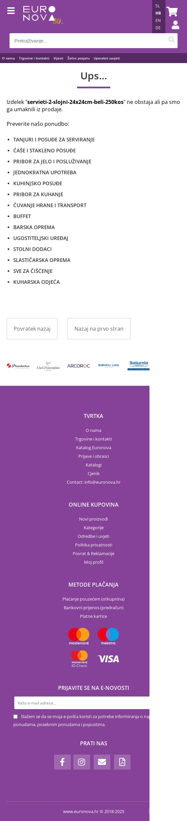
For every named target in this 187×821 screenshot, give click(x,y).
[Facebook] (62, 762)
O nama (8, 58)
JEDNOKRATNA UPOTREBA (44, 172)
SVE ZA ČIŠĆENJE (32, 271)
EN (158, 20)
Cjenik (94, 473)
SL (157, 6)
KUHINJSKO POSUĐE (37, 183)
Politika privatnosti (93, 545)
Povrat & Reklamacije (93, 553)
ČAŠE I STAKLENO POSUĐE (44, 150)
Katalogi (94, 465)
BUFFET (22, 216)
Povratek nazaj (32, 328)
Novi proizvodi (93, 519)
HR (158, 13)
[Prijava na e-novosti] (167, 703)
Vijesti (58, 58)
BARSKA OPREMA (34, 227)
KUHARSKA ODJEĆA (36, 282)
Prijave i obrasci (93, 456)
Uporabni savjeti (107, 58)
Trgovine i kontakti (34, 58)
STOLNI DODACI (32, 249)
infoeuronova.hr (102, 482)
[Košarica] (171, 11)
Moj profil (93, 562)
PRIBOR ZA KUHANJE (38, 194)
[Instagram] (81, 762)
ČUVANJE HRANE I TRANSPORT (49, 205)
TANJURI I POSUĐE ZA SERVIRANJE (54, 139)
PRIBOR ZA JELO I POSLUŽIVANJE (52, 161)
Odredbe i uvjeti (93, 536)
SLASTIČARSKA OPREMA (41, 260)
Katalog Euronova (93, 448)
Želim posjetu (78, 58)
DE (158, 28)
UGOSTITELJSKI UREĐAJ (40, 238)
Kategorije (94, 528)
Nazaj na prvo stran (99, 328)
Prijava (172, 31)
